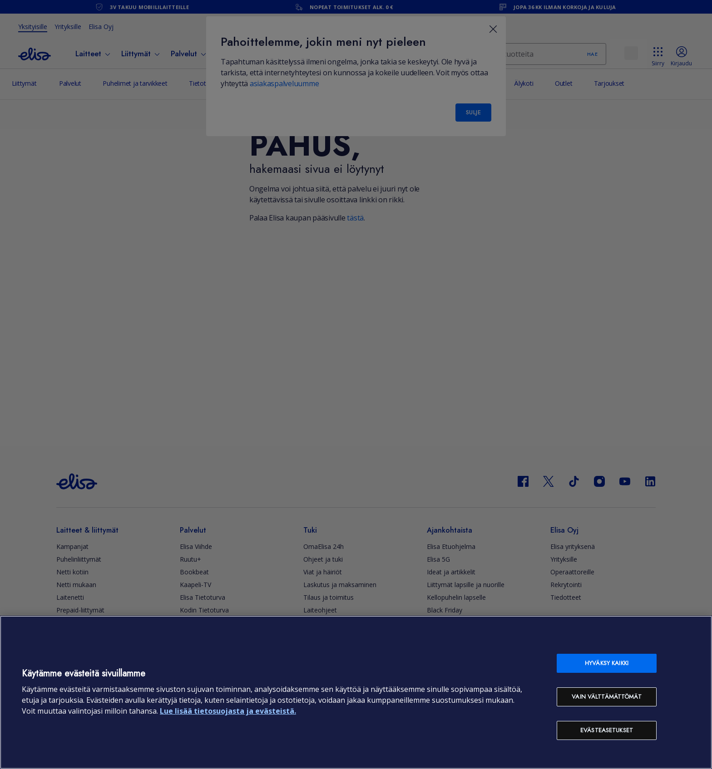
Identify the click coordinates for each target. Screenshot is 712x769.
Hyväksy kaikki (606, 663)
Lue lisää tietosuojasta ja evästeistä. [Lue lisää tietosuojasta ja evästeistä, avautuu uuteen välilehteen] (228, 711)
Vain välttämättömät (606, 696)
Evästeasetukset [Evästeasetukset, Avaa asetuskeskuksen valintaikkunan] (606, 730)
